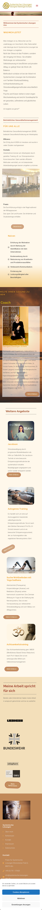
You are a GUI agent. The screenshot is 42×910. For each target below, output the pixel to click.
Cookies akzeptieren (21, 892)
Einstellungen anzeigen (21, 905)
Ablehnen (21, 898)
